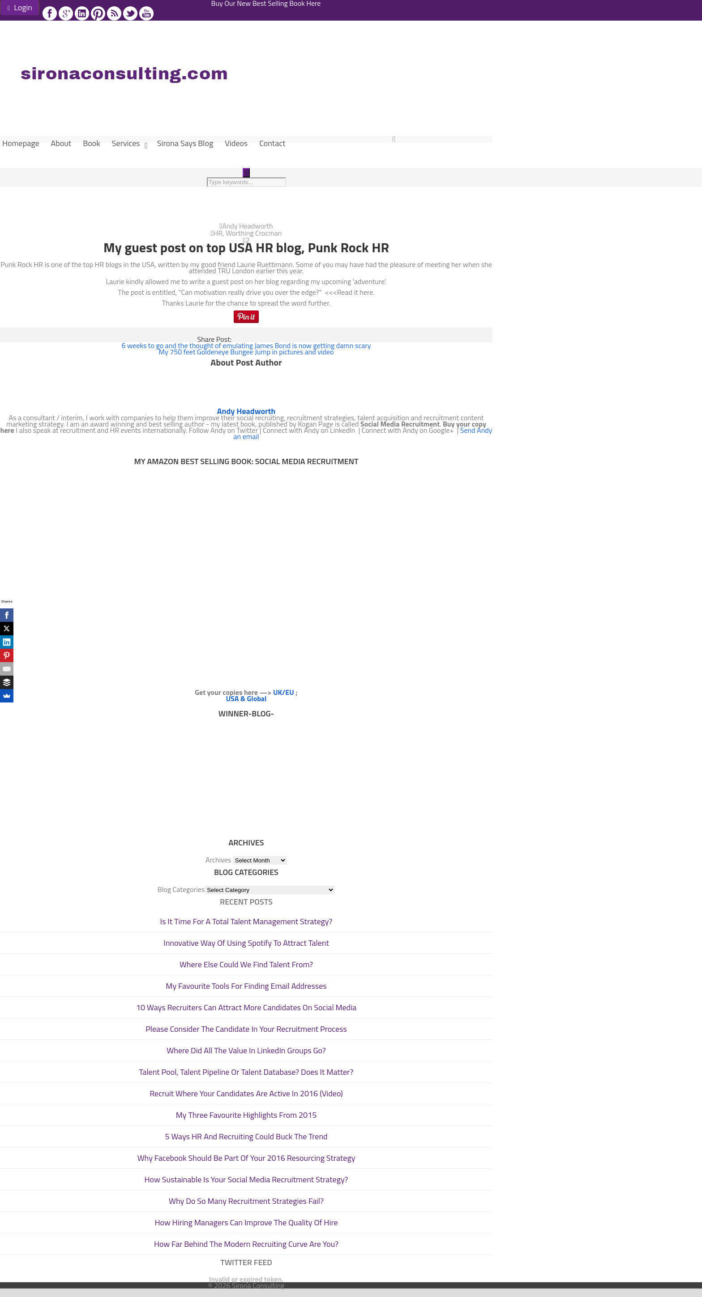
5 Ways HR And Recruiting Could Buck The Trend (246, 1136)
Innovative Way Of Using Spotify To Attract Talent (246, 943)
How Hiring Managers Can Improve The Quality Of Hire (246, 1222)
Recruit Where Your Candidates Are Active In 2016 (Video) (246, 1093)
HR (218, 233)
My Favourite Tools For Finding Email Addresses (246, 986)
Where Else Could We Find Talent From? (246, 964)
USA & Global (246, 698)
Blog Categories (181, 889)
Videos (236, 143)
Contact (272, 143)
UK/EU (283, 692)
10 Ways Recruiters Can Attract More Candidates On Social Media (246, 1007)
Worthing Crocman (254, 233)
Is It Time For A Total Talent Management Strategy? (246, 921)
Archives (218, 859)
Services (126, 143)
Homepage (20, 143)
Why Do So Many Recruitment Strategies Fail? (246, 1201)
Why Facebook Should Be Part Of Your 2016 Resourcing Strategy (246, 1158)
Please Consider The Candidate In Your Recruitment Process (246, 1029)
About (61, 143)
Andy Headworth (247, 225)
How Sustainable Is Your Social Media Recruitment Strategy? (246, 1179)
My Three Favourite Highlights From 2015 (246, 1115)
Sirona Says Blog (185, 143)
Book (91, 143)
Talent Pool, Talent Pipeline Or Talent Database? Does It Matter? (246, 1072)
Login (20, 7)
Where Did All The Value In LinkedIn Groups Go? (246, 1050)
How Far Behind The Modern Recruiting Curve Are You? (246, 1244)
